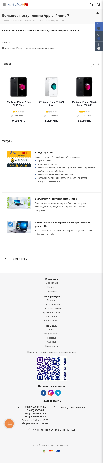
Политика (51, 290)
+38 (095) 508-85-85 (35, 416)
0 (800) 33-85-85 (35, 410)
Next (98, 64)
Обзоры (51, 341)
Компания (51, 279)
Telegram (58, 393)
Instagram (51, 393)
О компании (51, 282)
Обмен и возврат (51, 320)
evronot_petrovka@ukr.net (72, 407)
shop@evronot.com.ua (35, 423)
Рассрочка (51, 316)
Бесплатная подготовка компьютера (56, 198)
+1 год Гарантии (44, 152)
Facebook (43, 393)
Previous (93, 64)
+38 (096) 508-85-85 (35, 407)
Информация (51, 296)
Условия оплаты (51, 304)
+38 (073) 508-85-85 (35, 413)
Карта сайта (51, 345)
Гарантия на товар (51, 312)
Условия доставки (51, 308)
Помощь (51, 300)
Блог (51, 329)
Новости (51, 286)
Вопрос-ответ (51, 333)
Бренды (51, 337)
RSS (97, 12)
